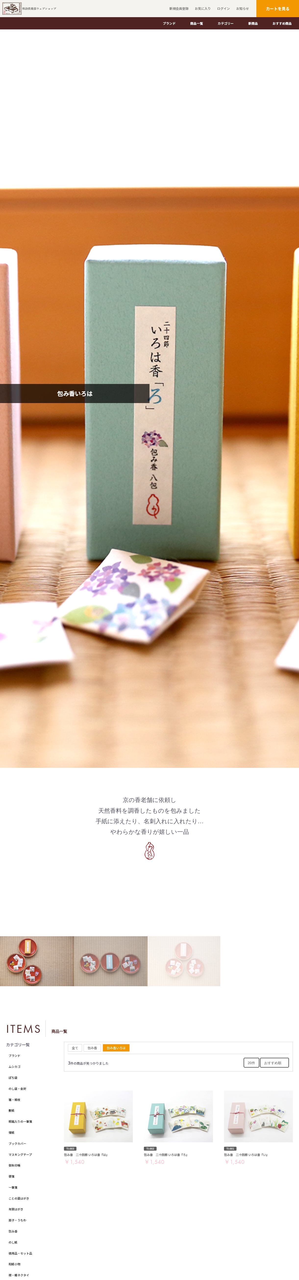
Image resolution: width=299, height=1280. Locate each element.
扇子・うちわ (17, 1220)
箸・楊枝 (14, 1099)
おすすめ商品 (282, 23)
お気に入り (202, 8)
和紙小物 (14, 1264)
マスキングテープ (20, 1154)
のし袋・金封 (17, 1088)
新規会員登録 (178, 8)
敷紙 (11, 1110)
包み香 (13, 1231)
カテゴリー (226, 23)
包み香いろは (116, 1048)
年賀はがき (16, 1209)
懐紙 (11, 1132)
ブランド (169, 23)
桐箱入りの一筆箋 (20, 1121)
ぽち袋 (13, 1077)
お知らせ (242, 8)
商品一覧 (196, 23)
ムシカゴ (14, 1066)
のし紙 (13, 1242)
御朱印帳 (14, 1165)
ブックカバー (17, 1143)
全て (75, 1048)
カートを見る (277, 9)
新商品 (253, 23)
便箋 (11, 1176)
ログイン (223, 8)
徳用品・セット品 (20, 1253)
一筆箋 (13, 1187)
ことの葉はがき (19, 1198)
